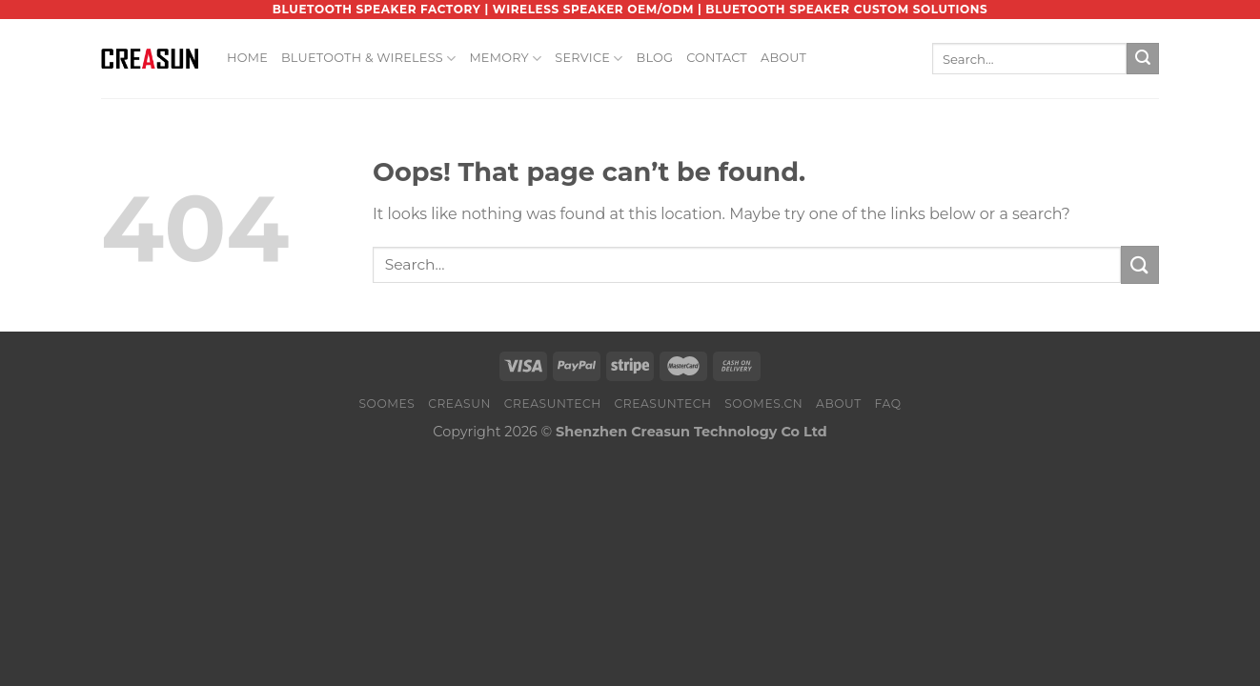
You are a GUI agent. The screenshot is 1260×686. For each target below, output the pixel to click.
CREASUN (459, 403)
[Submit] (1143, 59)
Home (247, 57)
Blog (655, 57)
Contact (716, 57)
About (783, 57)
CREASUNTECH (552, 403)
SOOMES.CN (763, 403)
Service (588, 59)
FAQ (887, 403)
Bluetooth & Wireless (368, 59)
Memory (505, 59)
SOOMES (386, 403)
